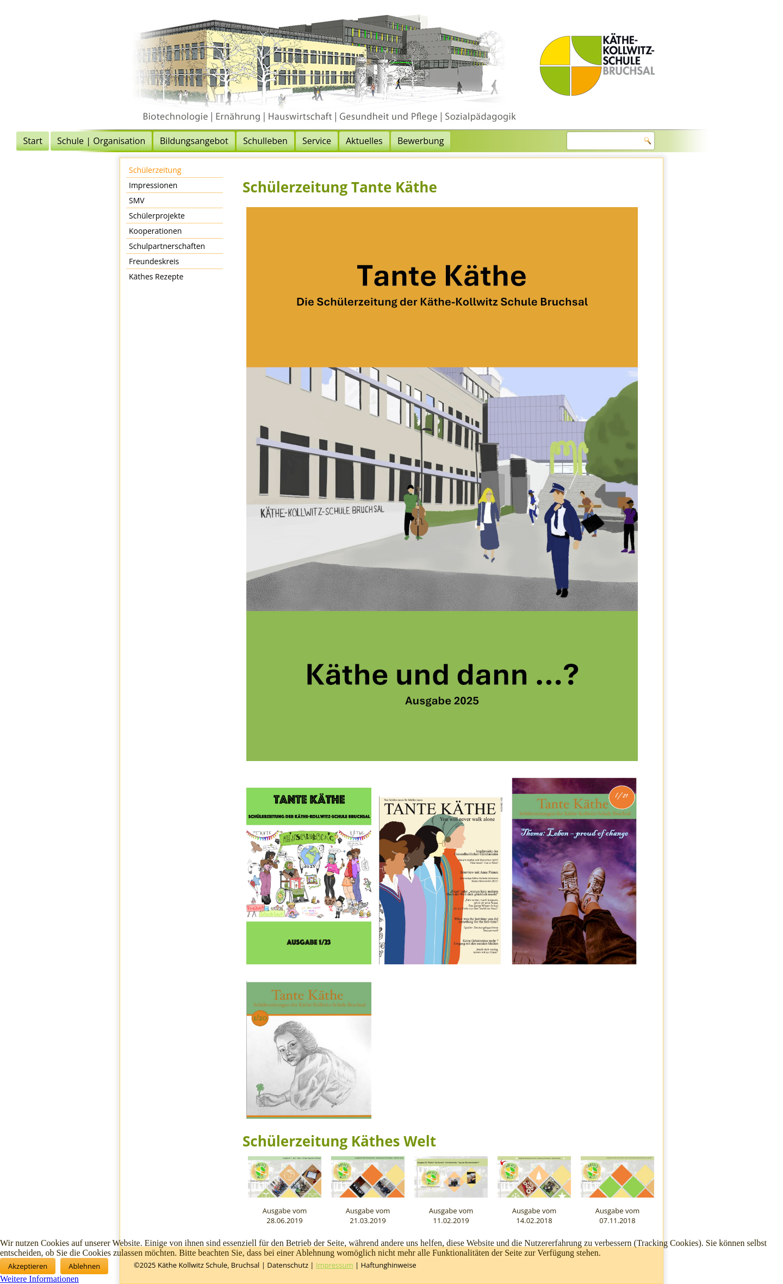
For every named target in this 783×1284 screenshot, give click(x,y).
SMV (137, 200)
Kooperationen (155, 231)
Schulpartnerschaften (167, 246)
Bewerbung (532, 141)
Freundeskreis (154, 261)
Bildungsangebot (306, 141)
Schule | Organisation (213, 141)
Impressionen (153, 185)
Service (428, 141)
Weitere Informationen (39, 1278)
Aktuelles (476, 141)
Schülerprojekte (157, 215)
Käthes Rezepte (156, 276)
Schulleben (377, 141)
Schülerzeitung (155, 170)
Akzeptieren (27, 1266)
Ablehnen (84, 1266)
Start (144, 141)
